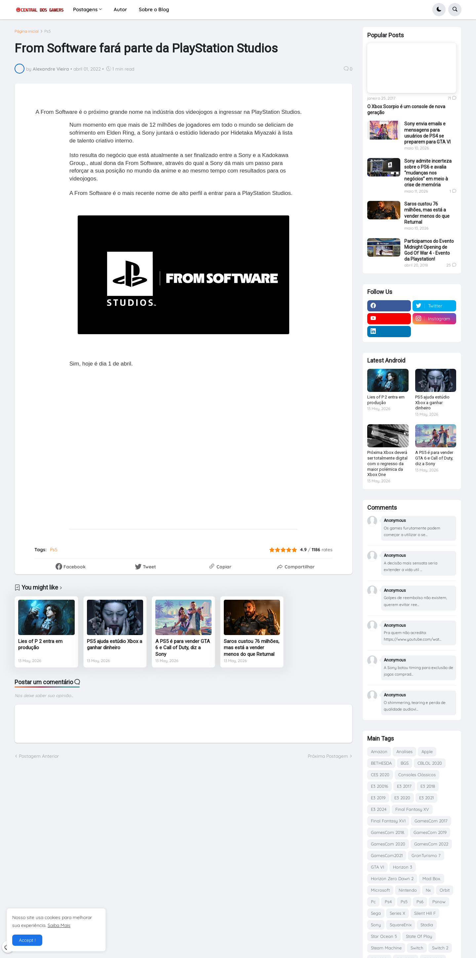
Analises (404, 751)
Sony (376, 924)
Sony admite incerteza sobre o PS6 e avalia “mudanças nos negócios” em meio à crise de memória (428, 173)
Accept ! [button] (27, 940)
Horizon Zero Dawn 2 (392, 878)
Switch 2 (440, 947)
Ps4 (388, 901)
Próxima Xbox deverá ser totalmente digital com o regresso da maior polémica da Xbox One (387, 463)
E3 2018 (427, 786)
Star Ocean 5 (384, 936)
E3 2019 (378, 797)
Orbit (445, 890)
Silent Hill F (425, 913)
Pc (373, 901)
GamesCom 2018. (388, 832)
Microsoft (380, 890)
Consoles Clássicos (417, 774)
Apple (427, 751)
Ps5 (47, 31)
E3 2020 (402, 797)
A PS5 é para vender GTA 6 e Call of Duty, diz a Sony (182, 647)
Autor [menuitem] (120, 9)
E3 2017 (404, 786)
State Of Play (419, 936)
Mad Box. (431, 878)
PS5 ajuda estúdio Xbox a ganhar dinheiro (114, 644)
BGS (405, 763)
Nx (428, 890)
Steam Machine (386, 947)
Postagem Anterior (39, 756)
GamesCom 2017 (431, 820)
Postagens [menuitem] (85, 9)
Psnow (439, 901)
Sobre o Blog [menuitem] (154, 9)
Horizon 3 (402, 867)
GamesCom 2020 (388, 843)
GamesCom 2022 (431, 843)
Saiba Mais (59, 925)
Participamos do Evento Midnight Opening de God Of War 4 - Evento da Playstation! (429, 250)
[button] (439, 9)
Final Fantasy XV (412, 809)
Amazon (379, 751)
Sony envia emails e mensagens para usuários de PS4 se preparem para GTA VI (427, 132)
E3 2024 (378, 809)
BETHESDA (381, 763)
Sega (376, 913)
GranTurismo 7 (426, 855)
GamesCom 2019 (430, 832)
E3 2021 (426, 797)
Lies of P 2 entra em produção (40, 644)
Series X (397, 913)
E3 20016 (379, 786)
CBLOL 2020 (429, 763)
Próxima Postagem (328, 756)
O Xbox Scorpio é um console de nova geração (406, 109)
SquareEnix (401, 924)
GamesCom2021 (387, 855)
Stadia (426, 924)
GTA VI (377, 867)
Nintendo (408, 890)
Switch (417, 947)
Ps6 (419, 901)
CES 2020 (380, 774)
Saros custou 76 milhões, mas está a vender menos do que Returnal (251, 647)
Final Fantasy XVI (388, 820)
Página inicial (27, 31)
